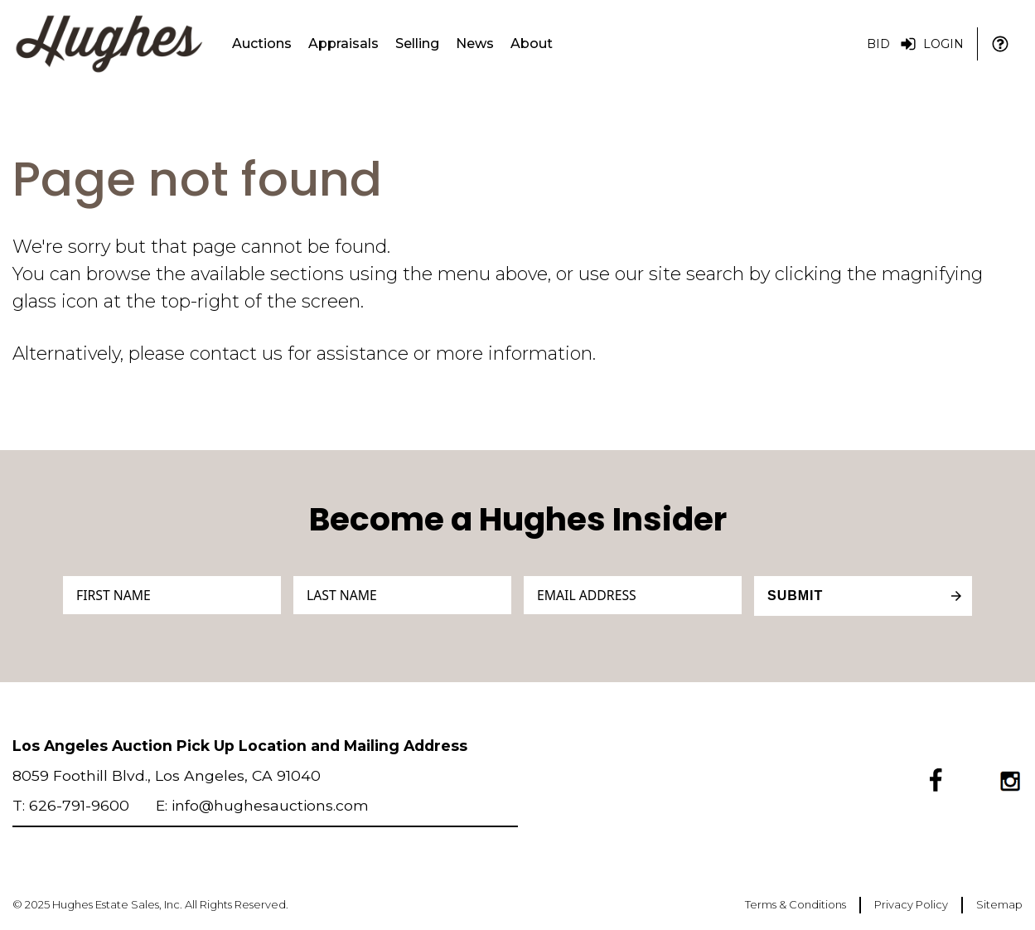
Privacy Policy (911, 904)
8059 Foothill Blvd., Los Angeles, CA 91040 (166, 775)
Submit (795, 596)
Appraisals (343, 43)
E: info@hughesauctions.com (262, 805)
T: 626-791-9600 (70, 805)
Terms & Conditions (795, 904)
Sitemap (999, 904)
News (475, 43)
